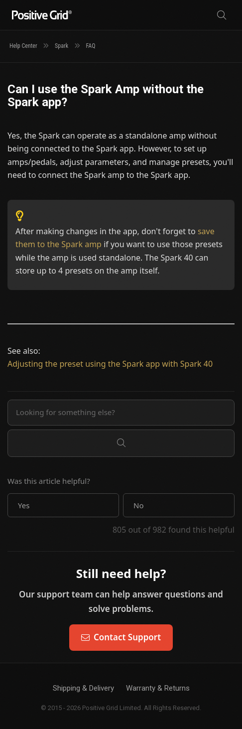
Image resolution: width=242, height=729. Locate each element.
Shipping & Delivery (83, 688)
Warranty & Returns (158, 688)
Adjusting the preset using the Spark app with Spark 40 (110, 363)
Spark (61, 45)
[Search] (221, 15)
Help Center (23, 45)
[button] (63, 505)
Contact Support (121, 637)
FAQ (91, 45)
